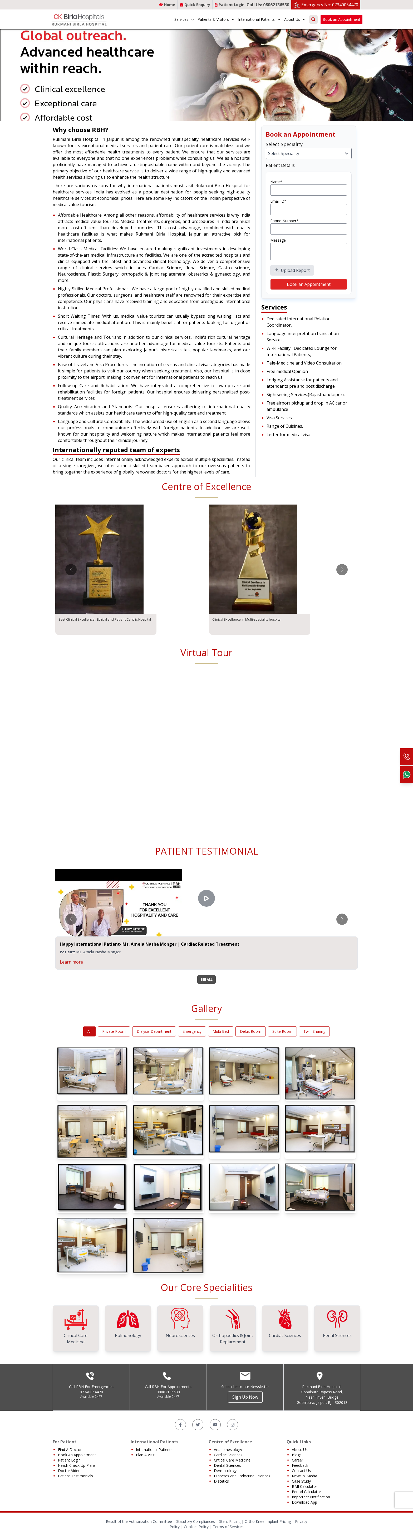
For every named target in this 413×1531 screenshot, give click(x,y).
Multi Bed (221, 1031)
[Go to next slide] (342, 569)
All (89, 1031)
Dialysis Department (154, 1031)
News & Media (304, 1475)
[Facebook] (180, 1424)
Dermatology (225, 1470)
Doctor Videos (70, 1470)
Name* (276, 181)
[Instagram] (232, 1424)
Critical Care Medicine (232, 1460)
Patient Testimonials (75, 1475)
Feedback (300, 1465)
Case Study (301, 1481)
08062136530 (168, 1391)
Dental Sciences (227, 1465)
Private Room (114, 1031)
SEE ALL (206, 979)
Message (278, 240)
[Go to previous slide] (71, 569)
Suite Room (282, 1031)
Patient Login (229, 4)
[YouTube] (215, 1424)
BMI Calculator (304, 1486)
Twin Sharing (314, 1031)
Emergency (192, 1031)
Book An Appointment (77, 1454)
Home (167, 4)
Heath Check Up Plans (77, 1465)
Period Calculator (306, 1491)
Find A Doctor (70, 1449)
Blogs (297, 1454)
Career (297, 1460)
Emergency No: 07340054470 (329, 5)
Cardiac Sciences (228, 1454)
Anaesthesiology (228, 1449)
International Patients (259, 19)
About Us (295, 19)
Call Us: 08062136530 (268, 5)
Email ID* (278, 201)
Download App (304, 1502)
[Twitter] (197, 1424)
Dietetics (221, 1481)
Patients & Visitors (216, 19)
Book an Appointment (341, 19)
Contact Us (301, 1470)
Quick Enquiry (195, 4)
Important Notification (311, 1496)
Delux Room (250, 1031)
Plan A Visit (145, 1454)
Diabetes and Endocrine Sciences (242, 1475)
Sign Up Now (245, 1397)
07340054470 (91, 1391)
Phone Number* (284, 220)
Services (184, 19)
